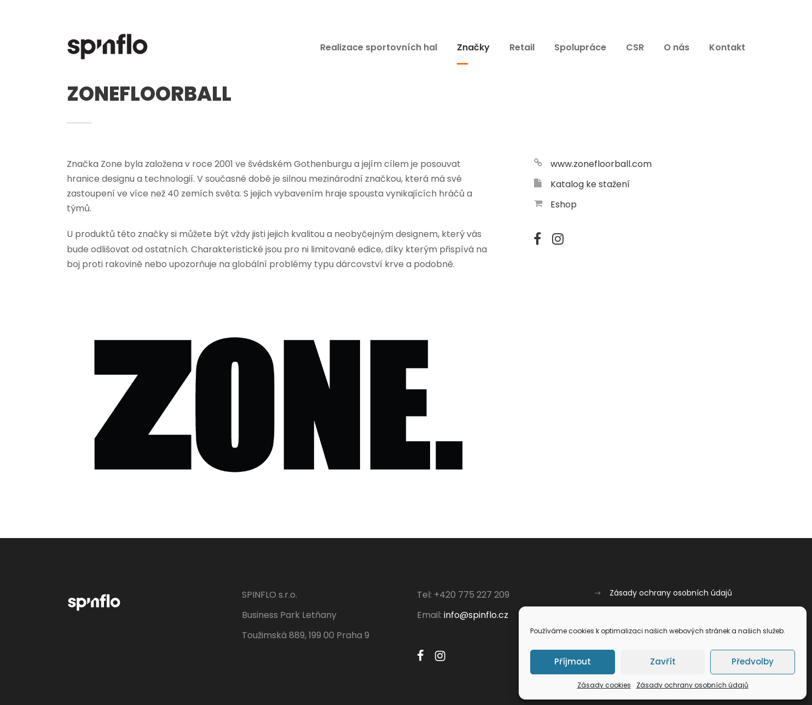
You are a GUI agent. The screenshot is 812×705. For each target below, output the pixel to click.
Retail (522, 47)
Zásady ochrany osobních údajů (692, 685)
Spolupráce (580, 47)
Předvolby (753, 661)
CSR (635, 47)
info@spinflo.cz (476, 615)
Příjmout (572, 661)
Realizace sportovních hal (378, 47)
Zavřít (663, 661)
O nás (676, 47)
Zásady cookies (604, 685)
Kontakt (727, 47)
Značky (473, 47)
